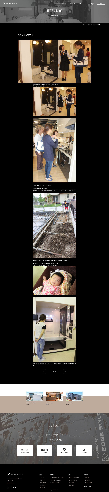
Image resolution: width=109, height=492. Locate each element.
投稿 (89, 24)
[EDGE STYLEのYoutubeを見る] (14, 487)
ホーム (84, 24)
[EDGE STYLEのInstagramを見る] (87, 3)
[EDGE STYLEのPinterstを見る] (11, 487)
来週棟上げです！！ (96, 24)
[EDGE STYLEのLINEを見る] (92, 3)
